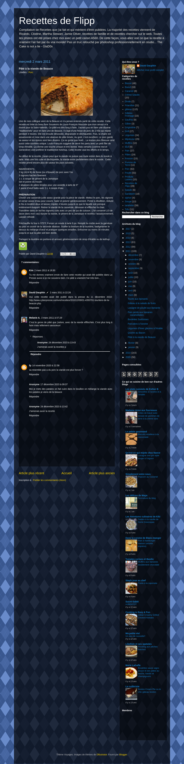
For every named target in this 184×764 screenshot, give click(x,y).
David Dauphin (37, 292)
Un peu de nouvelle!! (135, 636)
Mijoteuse (130, 139)
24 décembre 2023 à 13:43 (62, 342)
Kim (31, 270)
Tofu (127, 209)
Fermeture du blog (147, 498)
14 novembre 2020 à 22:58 (45, 365)
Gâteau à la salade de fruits (142, 303)
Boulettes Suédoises (138, 319)
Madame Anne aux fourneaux (141, 410)
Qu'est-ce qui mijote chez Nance (142, 452)
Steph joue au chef (135, 580)
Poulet (128, 172)
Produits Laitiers (129, 178)
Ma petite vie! (132, 633)
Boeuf (128, 87)
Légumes (129, 135)
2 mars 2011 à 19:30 (44, 270)
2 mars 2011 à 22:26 (60, 292)
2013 (128, 242)
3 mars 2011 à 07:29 (51, 317)
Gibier (128, 123)
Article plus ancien (102, 473)
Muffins (128, 143)
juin (130, 281)
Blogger (123, 754)
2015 (128, 233)
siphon (128, 197)
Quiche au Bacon (136, 332)
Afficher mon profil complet (150, 70)
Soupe (128, 201)
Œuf (127, 146)
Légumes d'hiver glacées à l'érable (145, 328)
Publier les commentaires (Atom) (49, 480)
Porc (30, 72)
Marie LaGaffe (133, 665)
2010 (128, 352)
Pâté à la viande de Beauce (142, 337)
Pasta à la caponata (147, 583)
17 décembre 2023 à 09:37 (54, 384)
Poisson (129, 158)
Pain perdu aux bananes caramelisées (140, 313)
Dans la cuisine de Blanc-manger (143, 538)
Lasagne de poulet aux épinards (144, 308)
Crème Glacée (132, 94)
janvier (132, 347)
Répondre (34, 282)
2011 (128, 251)
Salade (128, 190)
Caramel (129, 91)
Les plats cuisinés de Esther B (141, 389)
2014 (128, 237)
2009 (128, 357)
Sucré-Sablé (132, 601)
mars (131, 295)
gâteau (128, 109)
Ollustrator (102, 754)
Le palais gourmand (136, 431)
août (130, 272)
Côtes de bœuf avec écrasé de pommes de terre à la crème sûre (148, 416)
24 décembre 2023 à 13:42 (54, 406)
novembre (133, 259)
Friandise (129, 105)
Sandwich (130, 194)
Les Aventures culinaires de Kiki (142, 516)
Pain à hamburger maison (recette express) (146, 543)
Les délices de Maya (136, 495)
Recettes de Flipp (57, 20)
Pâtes (128, 154)
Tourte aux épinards (138, 299)
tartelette (129, 205)
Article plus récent (31, 473)
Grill (127, 131)
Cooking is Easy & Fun (137, 612)
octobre (132, 264)
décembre (133, 255)
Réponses (38, 336)
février (131, 343)
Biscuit (128, 83)
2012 (128, 246)
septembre (134, 268)
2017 (128, 229)
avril (130, 290)
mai (130, 286)
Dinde (128, 101)
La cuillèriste (132, 686)
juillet (131, 277)
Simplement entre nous (138, 474)
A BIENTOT (131, 604)
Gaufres (129, 119)
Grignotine (130, 127)
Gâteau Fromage (129, 114)
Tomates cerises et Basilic (139, 559)
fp (30, 365)
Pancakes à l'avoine (138, 323)
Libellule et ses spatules (138, 644)
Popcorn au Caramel (148, 477)
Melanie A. (34, 317)
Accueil (66, 473)
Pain (127, 150)
